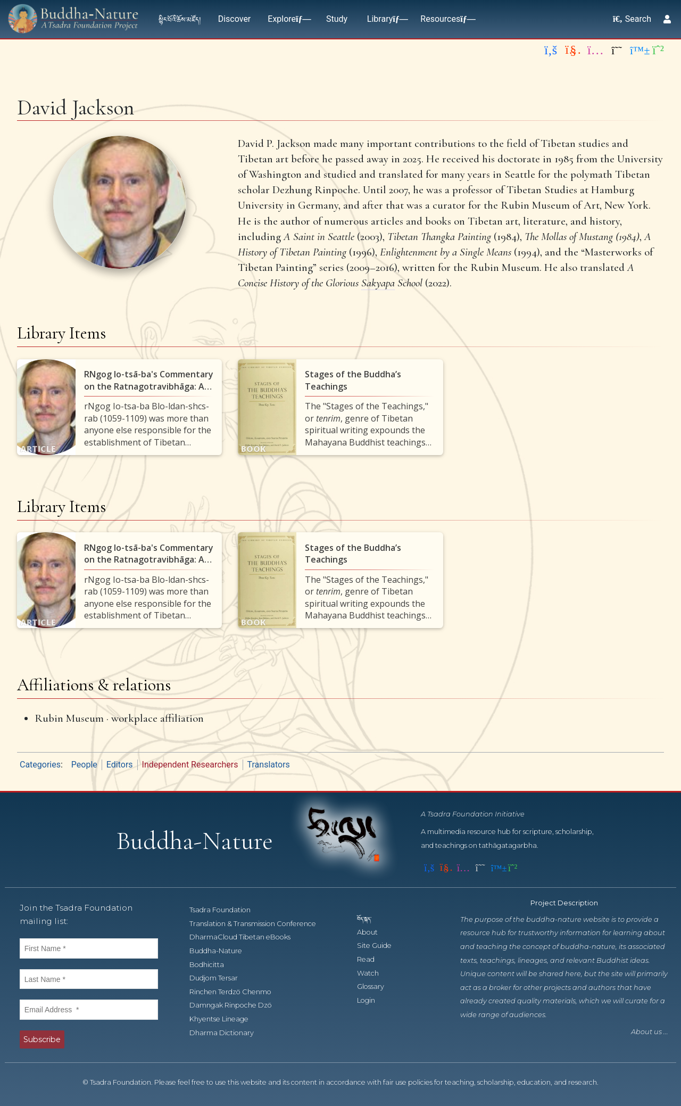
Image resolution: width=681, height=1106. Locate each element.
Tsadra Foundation (225, 910)
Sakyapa (378, 283)
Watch (374, 973)
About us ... (649, 1032)
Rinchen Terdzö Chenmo (236, 992)
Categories (40, 765)
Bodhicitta (212, 965)
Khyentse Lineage (224, 1019)
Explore (287, 19)
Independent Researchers (190, 765)
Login (372, 1000)
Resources (445, 19)
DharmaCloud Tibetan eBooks (245, 937)
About (373, 932)
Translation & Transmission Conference (258, 924)
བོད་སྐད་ (369, 918)
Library (385, 19)
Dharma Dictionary (227, 1033)
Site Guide (380, 946)
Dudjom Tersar (219, 978)
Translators (268, 765)
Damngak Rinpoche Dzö (236, 1005)
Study (336, 19)
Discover (234, 19)
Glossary (376, 987)
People (84, 765)
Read (371, 959)
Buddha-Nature (221, 951)
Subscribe (42, 1039)
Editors (119, 765)
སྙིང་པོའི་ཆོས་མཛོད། (180, 19)
